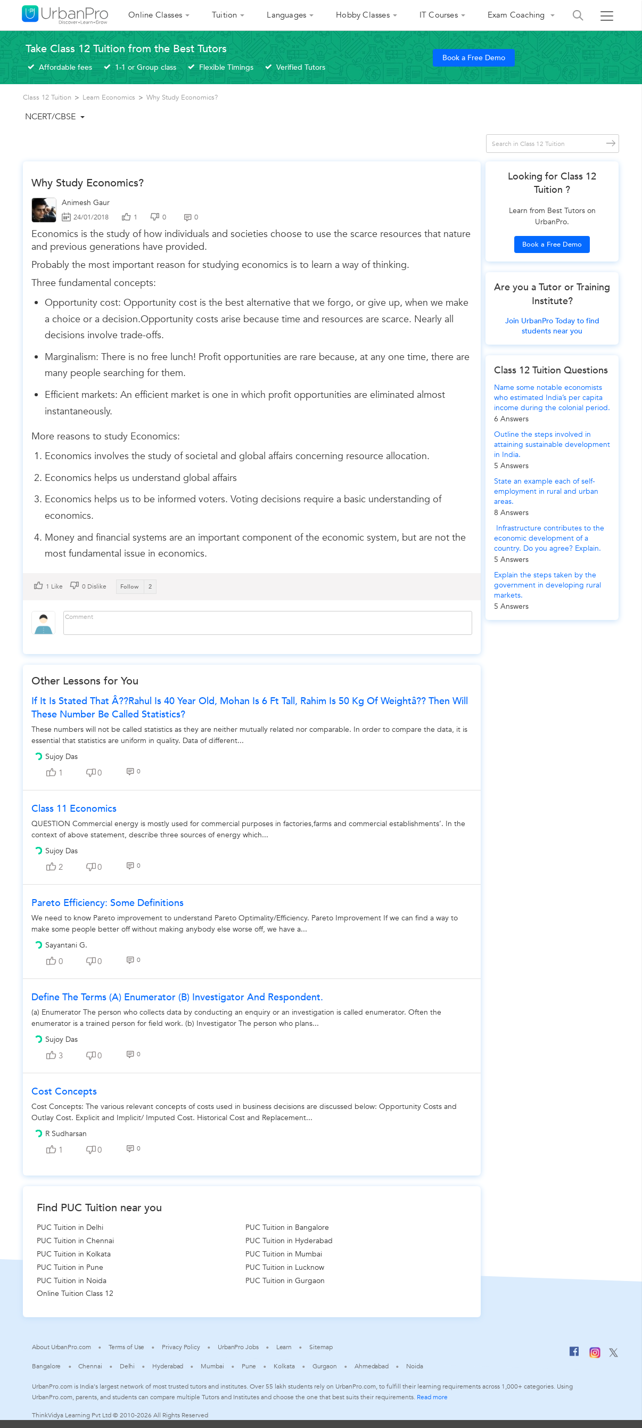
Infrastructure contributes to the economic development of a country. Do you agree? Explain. (549, 538)
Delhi (127, 1366)
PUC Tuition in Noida (71, 1281)
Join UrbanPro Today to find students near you (552, 326)
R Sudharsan (66, 1134)
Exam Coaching (517, 15)
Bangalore (46, 1366)
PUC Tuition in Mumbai (283, 1254)
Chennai (90, 1366)
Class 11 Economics (74, 808)
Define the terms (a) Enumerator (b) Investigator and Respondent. (177, 997)
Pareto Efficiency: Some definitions (107, 903)
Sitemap (320, 1347)
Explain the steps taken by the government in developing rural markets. (547, 585)
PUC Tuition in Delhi (70, 1227)
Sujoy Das (61, 757)
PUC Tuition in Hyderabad (289, 1241)
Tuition (224, 15)
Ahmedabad (372, 1366)
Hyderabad (167, 1366)
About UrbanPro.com (61, 1347)
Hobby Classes (363, 15)
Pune (249, 1366)
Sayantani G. (66, 945)
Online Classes (155, 15)
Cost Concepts (64, 1091)
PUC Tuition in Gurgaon (285, 1281)
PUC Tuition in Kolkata (74, 1254)
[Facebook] (574, 1355)
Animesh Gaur (86, 203)
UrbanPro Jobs (238, 1347)
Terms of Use (127, 1347)
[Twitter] (613, 1355)
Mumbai (212, 1366)
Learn (284, 1347)
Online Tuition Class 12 (75, 1293)
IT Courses (438, 15)
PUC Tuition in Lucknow (284, 1267)
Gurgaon (324, 1366)
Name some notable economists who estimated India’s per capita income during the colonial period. (552, 397)
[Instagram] (594, 1356)
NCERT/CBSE (50, 117)
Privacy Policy (181, 1347)
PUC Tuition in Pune (70, 1267)
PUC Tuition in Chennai (75, 1241)
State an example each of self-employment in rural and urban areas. (546, 491)
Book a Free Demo (473, 58)
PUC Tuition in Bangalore (287, 1227)
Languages (286, 15)
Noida (414, 1366)
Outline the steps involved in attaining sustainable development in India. (552, 444)
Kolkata (284, 1366)
